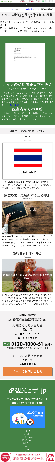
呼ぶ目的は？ (27, 440)
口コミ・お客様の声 (25, 9)
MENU (27, 5)
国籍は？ (27, 446)
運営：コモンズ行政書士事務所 (27, 403)
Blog (27, 449)
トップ (13, 9)
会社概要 (27, 434)
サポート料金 (27, 437)
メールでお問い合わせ (27, 371)
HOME (27, 431)
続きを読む (16, 105)
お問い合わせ (27, 452)
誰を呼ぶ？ (27, 443)
